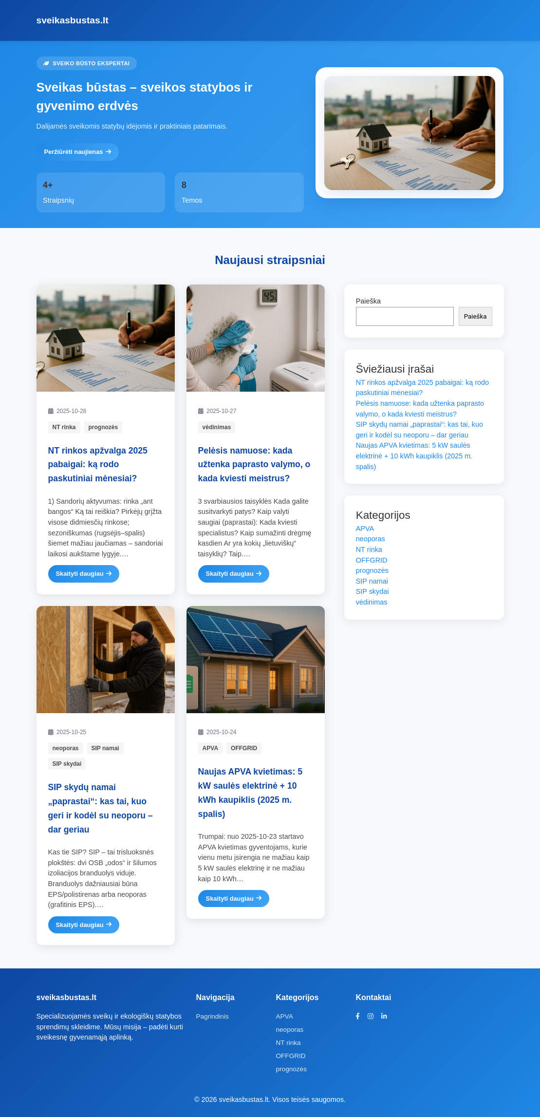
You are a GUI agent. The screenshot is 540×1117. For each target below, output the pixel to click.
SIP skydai (67, 763)
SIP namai (105, 748)
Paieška (368, 301)
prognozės (103, 427)
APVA (210, 748)
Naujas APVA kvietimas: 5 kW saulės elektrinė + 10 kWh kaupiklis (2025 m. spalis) (414, 455)
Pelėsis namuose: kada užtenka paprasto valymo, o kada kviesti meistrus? (254, 465)
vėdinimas (217, 427)
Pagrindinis (212, 1016)
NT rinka (64, 427)
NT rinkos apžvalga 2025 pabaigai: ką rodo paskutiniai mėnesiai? (98, 465)
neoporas (66, 748)
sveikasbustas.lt (73, 20)
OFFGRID (244, 748)
